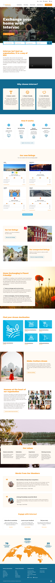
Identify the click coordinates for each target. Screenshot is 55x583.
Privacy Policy (42, 572)
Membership (5, 575)
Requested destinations (6, 184)
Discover (4, 344)
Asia (16, 570)
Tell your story (30, 573)
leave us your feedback (32, 574)
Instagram (35, 577)
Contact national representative (11, 411)
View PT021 (23, 184)
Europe (16, 573)
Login (50, 1)
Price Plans (5, 572)
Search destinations (27, 214)
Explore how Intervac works (28, 142)
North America (17, 575)
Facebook (30, 577)
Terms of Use (42, 570)
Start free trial (48, 4)
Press (28, 575)
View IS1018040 (49, 184)
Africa (16, 572)
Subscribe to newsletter (32, 572)
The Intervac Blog (31, 570)
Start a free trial (9, 34)
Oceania (16, 574)
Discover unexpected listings (36, 257)
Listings (4, 570)
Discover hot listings (10, 237)
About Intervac (5, 574)
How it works (5, 573)
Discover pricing (31, 372)
